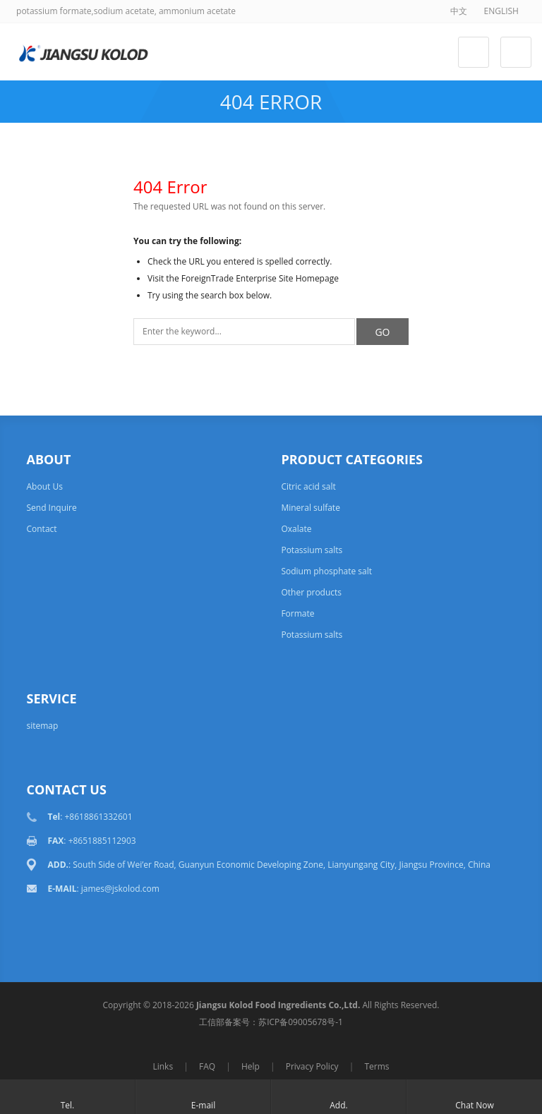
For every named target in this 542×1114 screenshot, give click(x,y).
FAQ (207, 1066)
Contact (41, 529)
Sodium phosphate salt (326, 571)
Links (162, 1066)
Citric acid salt (308, 486)
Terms (376, 1066)
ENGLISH (500, 11)
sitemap (42, 726)
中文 (458, 11)
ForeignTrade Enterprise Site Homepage (260, 278)
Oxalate (296, 529)
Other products (311, 592)
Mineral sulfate (310, 508)
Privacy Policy (312, 1066)
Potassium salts (311, 550)
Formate (297, 613)
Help (250, 1066)
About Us (44, 486)
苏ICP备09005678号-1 (300, 1022)
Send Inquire (51, 508)
